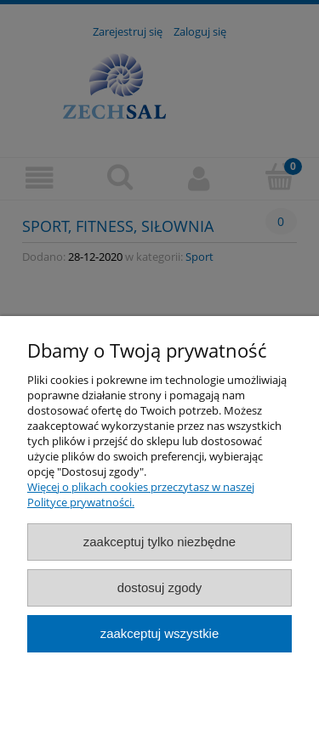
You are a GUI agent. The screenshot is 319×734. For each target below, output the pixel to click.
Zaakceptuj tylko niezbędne (159, 541)
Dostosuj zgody (159, 587)
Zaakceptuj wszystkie (159, 633)
